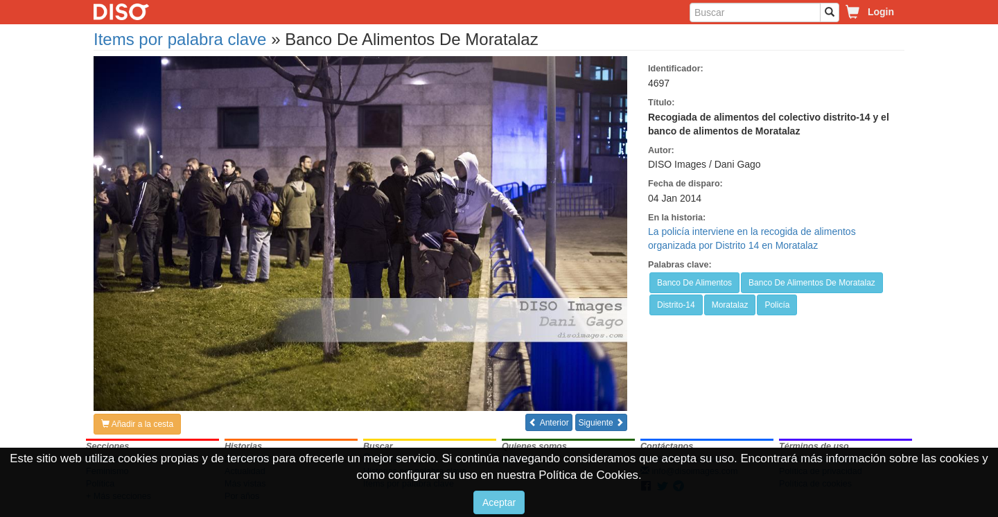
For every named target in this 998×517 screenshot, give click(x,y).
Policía (776, 305)
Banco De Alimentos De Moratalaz (811, 283)
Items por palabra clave (180, 39)
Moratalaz (730, 305)
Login (881, 11)
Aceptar (499, 502)
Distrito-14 (676, 305)
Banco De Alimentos (694, 283)
